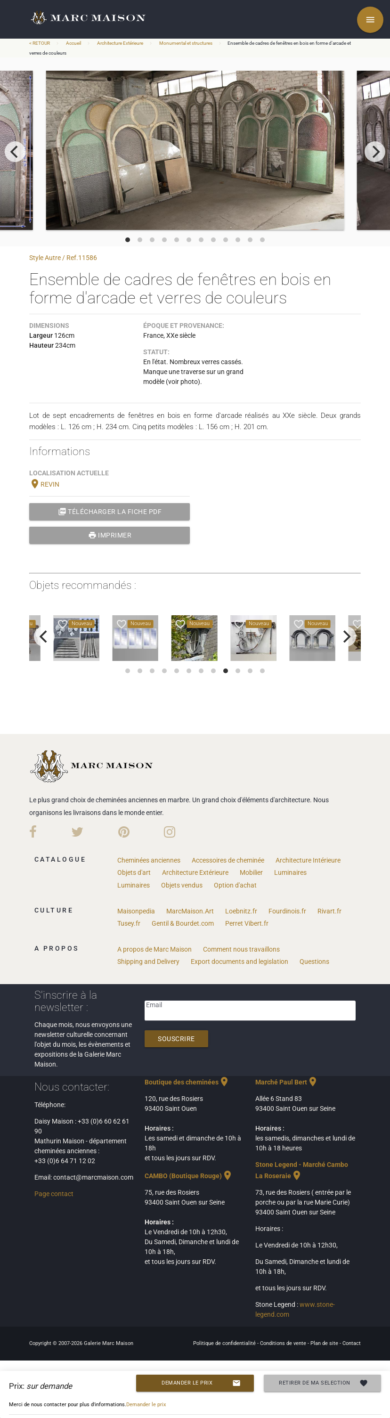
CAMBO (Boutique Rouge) (189, 1176)
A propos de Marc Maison (154, 949)
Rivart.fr (329, 911)
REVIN (44, 484)
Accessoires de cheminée (228, 860)
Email (154, 1005)
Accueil (73, 43)
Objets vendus (182, 885)
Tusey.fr (128, 923)
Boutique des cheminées (187, 1082)
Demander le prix (201, 1383)
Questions (314, 961)
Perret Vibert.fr (246, 923)
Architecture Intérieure (308, 860)
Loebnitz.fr (241, 911)
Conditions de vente (284, 1343)
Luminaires (290, 872)
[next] (375, 151)
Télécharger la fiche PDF (110, 511)
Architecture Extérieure (120, 43)
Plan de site (325, 1343)
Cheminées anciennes (148, 860)
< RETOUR (40, 43)
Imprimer (110, 535)
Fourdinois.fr (287, 911)
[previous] (15, 151)
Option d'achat (235, 885)
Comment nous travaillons (241, 949)
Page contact (53, 1194)
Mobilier (251, 872)
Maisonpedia (136, 911)
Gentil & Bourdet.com (183, 923)
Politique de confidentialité (225, 1343)
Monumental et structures (185, 43)
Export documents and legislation (239, 961)
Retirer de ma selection (323, 1383)
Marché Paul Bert (286, 1082)
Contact (351, 1343)
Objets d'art (134, 872)
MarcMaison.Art (190, 911)
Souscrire (176, 1039)
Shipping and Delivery (148, 961)
